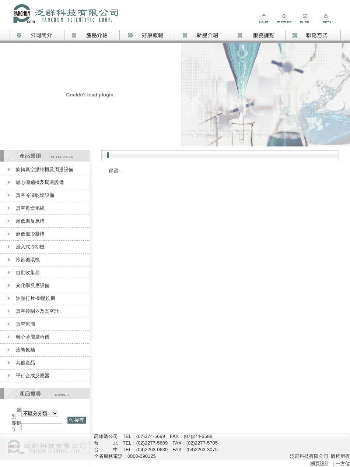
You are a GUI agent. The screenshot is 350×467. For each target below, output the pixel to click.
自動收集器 (28, 272)
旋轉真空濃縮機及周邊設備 (44, 169)
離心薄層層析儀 (32, 337)
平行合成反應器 (32, 375)
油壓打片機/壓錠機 (36, 298)
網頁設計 (319, 463)
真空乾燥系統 (30, 208)
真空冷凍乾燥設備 (35, 195)
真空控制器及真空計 (37, 311)
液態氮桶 (25, 350)
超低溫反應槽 (30, 221)
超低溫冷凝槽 (30, 234)
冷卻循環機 (28, 259)
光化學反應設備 (32, 285)
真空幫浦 (25, 324)
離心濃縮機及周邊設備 (40, 182)
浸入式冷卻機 (30, 247)
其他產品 (25, 362)
